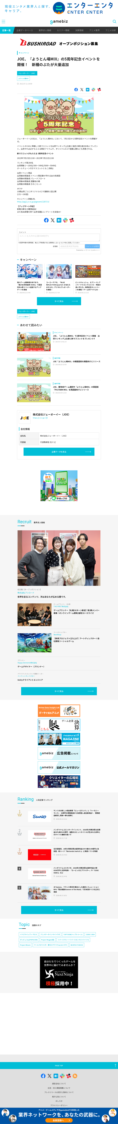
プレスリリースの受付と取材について (59, 1092)
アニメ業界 (94, 30)
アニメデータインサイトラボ (50, 934)
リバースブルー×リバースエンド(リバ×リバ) (73, 940)
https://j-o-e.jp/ (40, 418)
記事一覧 (6, 30)
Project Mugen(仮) (47, 940)
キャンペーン (24, 53)
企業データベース (24, 30)
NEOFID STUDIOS (77, 945)
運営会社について (59, 1083)
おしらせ (59, 1101)
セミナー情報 (63, 30)
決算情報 (79, 30)
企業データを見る (59, 451)
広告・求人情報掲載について (59, 1088)
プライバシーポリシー (59, 1105)
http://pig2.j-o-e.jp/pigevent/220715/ (33, 201)
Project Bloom (25, 945)
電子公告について (59, 1096)
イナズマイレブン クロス (28, 934)
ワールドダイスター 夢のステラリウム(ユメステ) (50, 945)
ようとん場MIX (23, 78)
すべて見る (59, 301)
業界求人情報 (45, 30)
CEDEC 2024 (90, 934)
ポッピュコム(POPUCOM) (29, 940)
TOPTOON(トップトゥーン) (72, 934)
